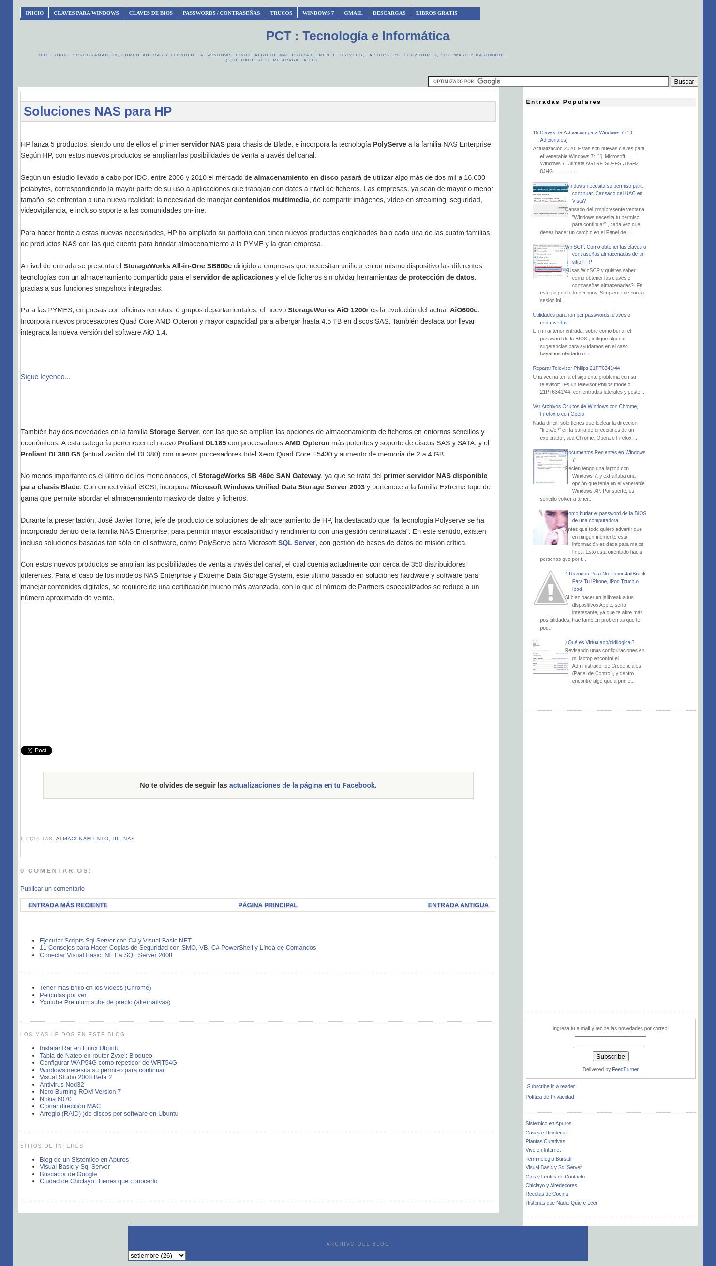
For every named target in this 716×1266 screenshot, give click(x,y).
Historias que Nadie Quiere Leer (561, 1203)
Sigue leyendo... (46, 377)
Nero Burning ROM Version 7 (80, 1091)
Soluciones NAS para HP (98, 111)
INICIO (35, 12)
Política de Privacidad (550, 1097)
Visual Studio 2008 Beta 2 (76, 1077)
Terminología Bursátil (549, 1159)
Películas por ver (63, 995)
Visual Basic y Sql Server (75, 1166)
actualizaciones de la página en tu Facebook (302, 785)
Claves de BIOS (151, 12)
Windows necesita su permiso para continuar (102, 1070)
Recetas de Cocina (547, 1194)
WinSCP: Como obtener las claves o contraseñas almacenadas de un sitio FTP (605, 254)
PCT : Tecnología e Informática (357, 36)
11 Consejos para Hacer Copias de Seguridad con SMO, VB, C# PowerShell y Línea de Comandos (178, 947)
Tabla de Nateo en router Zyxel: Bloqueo (96, 1055)
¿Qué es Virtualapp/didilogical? (600, 642)
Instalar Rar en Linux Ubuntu (79, 1048)
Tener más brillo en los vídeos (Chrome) (95, 987)
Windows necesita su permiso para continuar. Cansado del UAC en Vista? (604, 193)
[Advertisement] (258, 133)
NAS (129, 838)
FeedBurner (625, 1069)
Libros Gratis (437, 12)
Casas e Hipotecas (547, 1132)
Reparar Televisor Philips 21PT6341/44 (576, 368)
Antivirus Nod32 (62, 1084)
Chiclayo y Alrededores (551, 1185)
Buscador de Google (68, 1174)
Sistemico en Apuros (549, 1123)
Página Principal (268, 905)
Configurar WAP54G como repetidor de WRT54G (108, 1062)
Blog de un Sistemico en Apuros (84, 1159)
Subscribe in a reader (551, 1086)
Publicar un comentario (52, 888)
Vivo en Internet (543, 1150)
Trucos (281, 12)
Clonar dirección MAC (70, 1106)
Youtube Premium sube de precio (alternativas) (105, 1002)
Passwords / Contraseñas (221, 12)
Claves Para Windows (86, 12)
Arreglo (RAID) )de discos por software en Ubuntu (109, 1113)
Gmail (353, 12)
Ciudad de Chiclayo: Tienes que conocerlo (99, 1181)
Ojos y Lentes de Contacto (555, 1176)
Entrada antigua (458, 905)
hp (116, 838)
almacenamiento (82, 838)
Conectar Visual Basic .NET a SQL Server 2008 (106, 954)
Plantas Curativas (545, 1141)
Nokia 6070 (56, 1099)
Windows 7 (318, 12)
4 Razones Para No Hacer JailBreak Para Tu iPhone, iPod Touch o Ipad (605, 581)
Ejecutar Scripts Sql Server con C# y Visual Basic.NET (116, 940)
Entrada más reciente (68, 905)
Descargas (389, 12)
